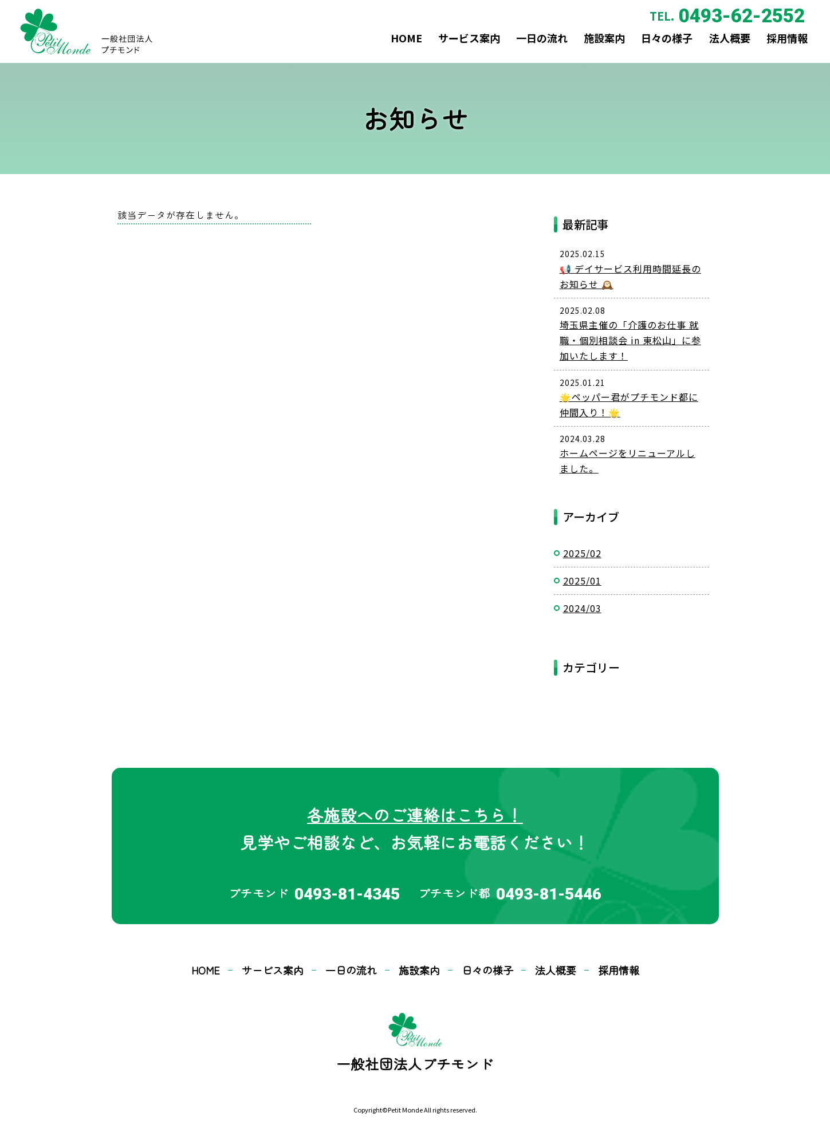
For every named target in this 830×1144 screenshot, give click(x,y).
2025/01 (582, 580)
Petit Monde (405, 1109)
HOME (360, 45)
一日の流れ (508, 45)
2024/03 (582, 608)
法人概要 (714, 45)
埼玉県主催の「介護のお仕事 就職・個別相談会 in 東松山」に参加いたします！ (630, 340)
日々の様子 (646, 45)
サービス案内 (429, 45)
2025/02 (582, 553)
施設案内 (576, 45)
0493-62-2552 (732, 19)
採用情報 (778, 45)
